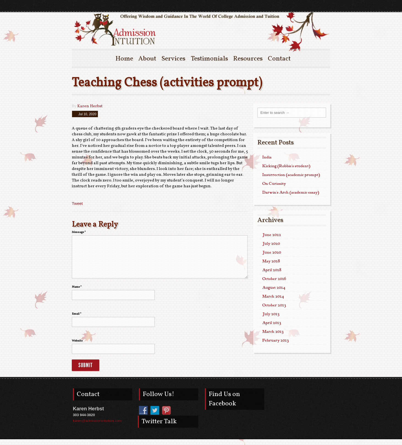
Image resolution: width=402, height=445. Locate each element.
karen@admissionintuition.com (97, 421)
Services (173, 59)
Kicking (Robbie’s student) (286, 166)
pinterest (305, 6)
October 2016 (274, 278)
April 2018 (271, 270)
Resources (248, 59)
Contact (279, 59)
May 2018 (271, 261)
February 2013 (275, 340)
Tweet (77, 203)
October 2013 (274, 305)
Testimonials (209, 59)
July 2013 (270, 314)
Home (124, 59)
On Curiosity (274, 183)
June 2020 (271, 252)
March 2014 (273, 296)
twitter (315, 6)
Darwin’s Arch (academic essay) (290, 192)
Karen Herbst (90, 106)
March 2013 (272, 331)
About (147, 59)
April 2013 (271, 322)
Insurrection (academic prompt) (291, 174)
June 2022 (271, 234)
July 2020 (271, 243)
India (267, 157)
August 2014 (273, 287)
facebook (325, 6)
